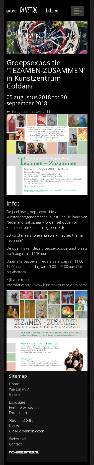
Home (14, 384)
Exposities (17, 402)
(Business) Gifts (21, 420)
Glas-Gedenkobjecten (26, 431)
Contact (15, 444)
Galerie (14, 394)
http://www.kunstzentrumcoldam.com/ (56, 285)
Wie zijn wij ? (19, 389)
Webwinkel (17, 438)
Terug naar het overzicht (28, 111)
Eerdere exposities (24, 407)
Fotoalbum (18, 412)
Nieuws (15, 425)
